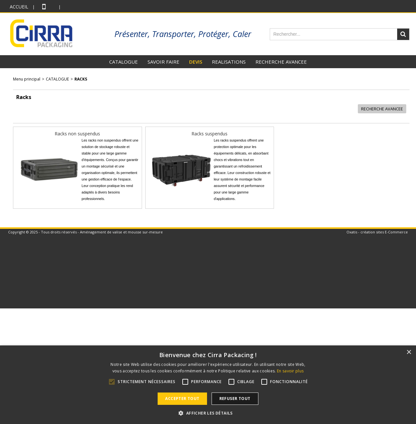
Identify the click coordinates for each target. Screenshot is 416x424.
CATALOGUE (123, 61)
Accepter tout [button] (182, 398)
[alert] (208, 384)
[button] (207, 413)
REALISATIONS (229, 61)
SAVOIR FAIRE (163, 61)
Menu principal (26, 79)
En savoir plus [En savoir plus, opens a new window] (290, 371)
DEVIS (195, 61)
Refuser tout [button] (235, 398)
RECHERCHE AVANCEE (281, 61)
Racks (80, 79)
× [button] (408, 352)
